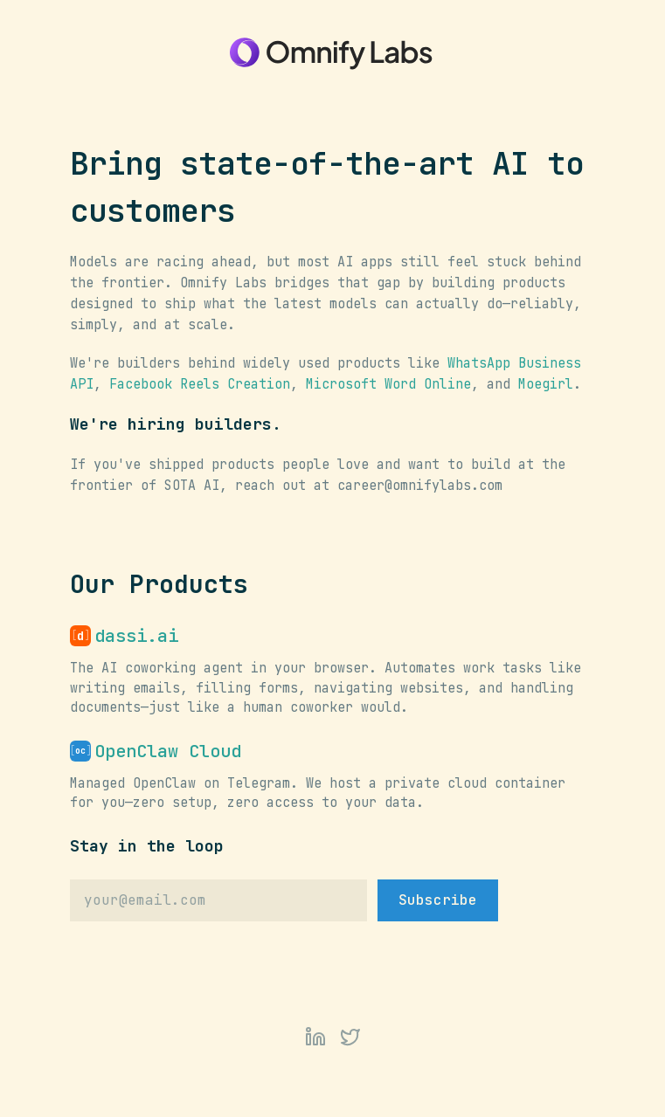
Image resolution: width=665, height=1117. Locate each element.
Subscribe (437, 900)
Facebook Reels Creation (199, 384)
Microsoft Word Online (388, 384)
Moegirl (545, 384)
